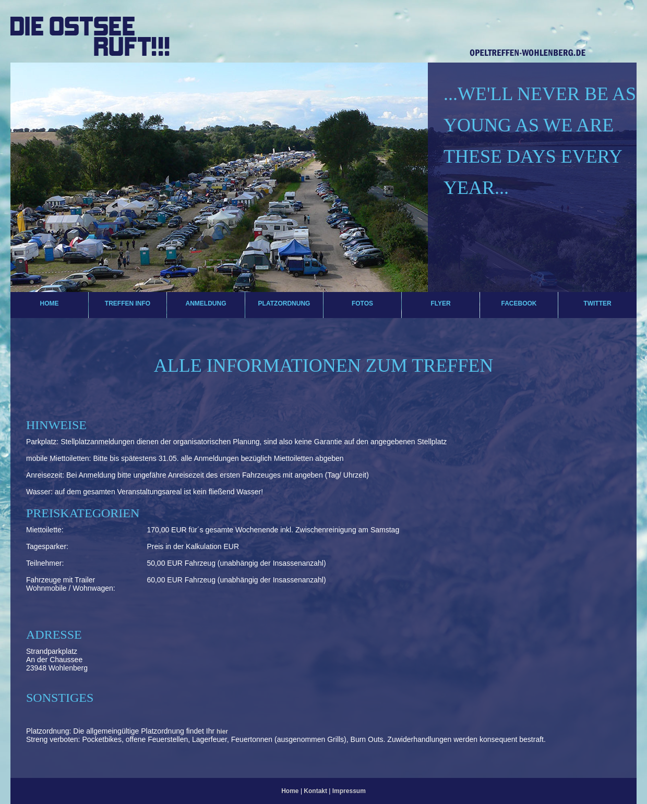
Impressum (349, 791)
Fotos (362, 303)
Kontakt (316, 791)
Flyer (440, 303)
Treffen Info (127, 303)
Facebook (518, 303)
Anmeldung (206, 303)
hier (222, 731)
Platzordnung (284, 303)
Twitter (597, 303)
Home (49, 303)
